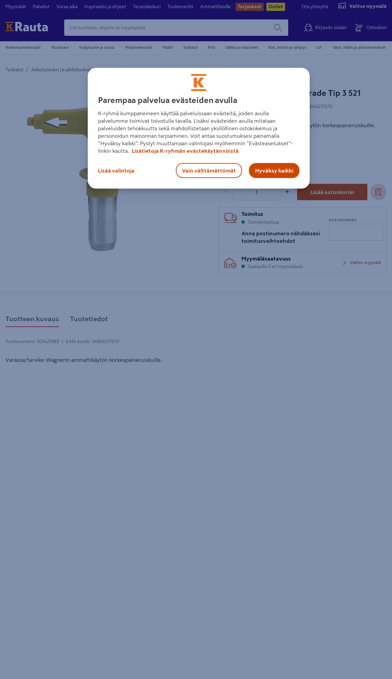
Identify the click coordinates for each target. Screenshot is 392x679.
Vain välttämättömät (209, 170)
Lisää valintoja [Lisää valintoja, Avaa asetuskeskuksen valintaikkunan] (116, 170)
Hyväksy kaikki (274, 170)
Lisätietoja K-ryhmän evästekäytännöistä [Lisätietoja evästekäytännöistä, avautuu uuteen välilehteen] (185, 150)
